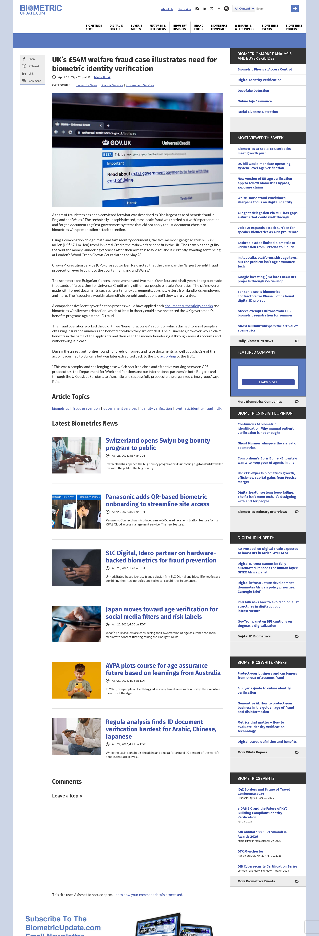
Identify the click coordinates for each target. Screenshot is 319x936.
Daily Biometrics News (255, 341)
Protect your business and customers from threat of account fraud (267, 675)
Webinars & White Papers (244, 27)
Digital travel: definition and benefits (267, 742)
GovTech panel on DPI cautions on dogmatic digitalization (265, 623)
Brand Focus (198, 27)
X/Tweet (34, 66)
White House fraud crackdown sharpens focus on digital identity (265, 200)
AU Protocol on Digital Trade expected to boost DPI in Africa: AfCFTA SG (268, 551)
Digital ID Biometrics (254, 636)
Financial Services (112, 85)
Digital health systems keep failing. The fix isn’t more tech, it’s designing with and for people (267, 496)
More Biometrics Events (256, 881)
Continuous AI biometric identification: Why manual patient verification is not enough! (266, 428)
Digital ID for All (116, 27)
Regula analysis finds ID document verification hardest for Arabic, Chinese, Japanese (161, 729)
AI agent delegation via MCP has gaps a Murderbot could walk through (267, 215)
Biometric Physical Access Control (265, 69)
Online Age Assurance (255, 101)
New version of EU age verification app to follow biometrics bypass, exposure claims (265, 183)
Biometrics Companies (219, 27)
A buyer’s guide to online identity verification (264, 690)
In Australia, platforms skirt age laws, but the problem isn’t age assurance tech (267, 262)
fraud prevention (86, 408)
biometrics (60, 408)
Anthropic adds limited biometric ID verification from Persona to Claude (266, 245)
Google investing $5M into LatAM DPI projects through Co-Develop (267, 279)
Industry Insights (180, 27)
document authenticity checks (189, 305)
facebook (219, 8)
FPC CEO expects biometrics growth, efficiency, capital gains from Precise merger (267, 477)
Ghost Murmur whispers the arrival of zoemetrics (268, 328)
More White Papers (252, 752)
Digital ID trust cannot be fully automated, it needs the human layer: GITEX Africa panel (268, 568)
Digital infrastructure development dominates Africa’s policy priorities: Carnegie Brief (266, 587)
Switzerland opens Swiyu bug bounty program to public (158, 444)
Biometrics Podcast (294, 27)
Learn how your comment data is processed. (148, 894)
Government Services (140, 85)
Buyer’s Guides (136, 27)
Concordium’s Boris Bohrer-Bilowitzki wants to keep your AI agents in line (267, 460)
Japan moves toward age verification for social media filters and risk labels (162, 613)
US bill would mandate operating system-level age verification (264, 166)
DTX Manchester (268, 853)
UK (219, 408)
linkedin (204, 8)
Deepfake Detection (253, 91)
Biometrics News (94, 27)
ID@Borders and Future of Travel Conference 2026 (268, 793)
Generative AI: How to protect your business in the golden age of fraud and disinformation (266, 707)
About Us (167, 9)
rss (197, 8)
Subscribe (184, 9)
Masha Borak (102, 77)
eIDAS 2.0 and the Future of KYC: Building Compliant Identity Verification (268, 815)
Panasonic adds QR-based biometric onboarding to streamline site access (157, 500)
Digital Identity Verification (260, 80)
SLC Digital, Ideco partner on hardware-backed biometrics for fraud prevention (161, 556)
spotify (226, 8)
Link (31, 73)
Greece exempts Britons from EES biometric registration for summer (265, 313)
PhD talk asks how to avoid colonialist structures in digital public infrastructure (268, 606)
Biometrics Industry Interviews (262, 512)
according (168, 356)
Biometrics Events (270, 27)
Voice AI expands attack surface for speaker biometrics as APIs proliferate (268, 230)
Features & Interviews (158, 27)
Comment (35, 80)
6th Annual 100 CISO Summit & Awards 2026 (268, 836)
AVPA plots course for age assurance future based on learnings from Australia (163, 669)
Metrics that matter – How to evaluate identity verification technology (261, 726)
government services (120, 408)
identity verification (156, 408)
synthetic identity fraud (194, 408)
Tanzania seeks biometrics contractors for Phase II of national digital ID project (266, 296)
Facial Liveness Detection (258, 112)
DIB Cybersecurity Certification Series (268, 868)
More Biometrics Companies (260, 402)
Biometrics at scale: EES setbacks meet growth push (264, 151)
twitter (211, 8)
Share (32, 59)
